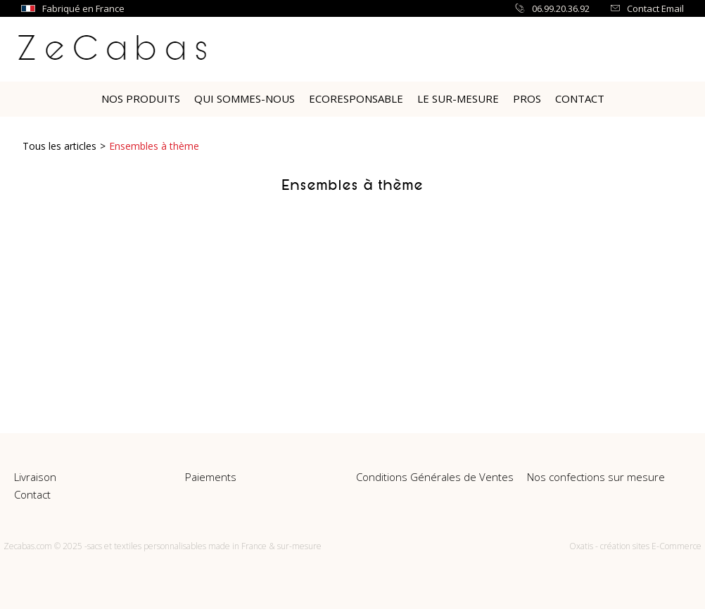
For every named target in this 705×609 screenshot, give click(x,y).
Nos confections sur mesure (596, 477)
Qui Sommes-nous (244, 98)
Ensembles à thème (154, 146)
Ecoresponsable (356, 98)
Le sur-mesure (458, 98)
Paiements (210, 477)
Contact (579, 98)
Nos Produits (140, 98)
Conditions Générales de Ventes (435, 477)
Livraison (35, 477)
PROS (527, 98)
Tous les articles (59, 146)
